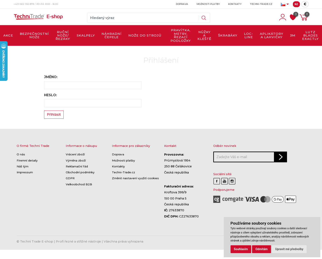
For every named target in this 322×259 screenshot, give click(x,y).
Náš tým (22, 166)
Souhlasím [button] (241, 249)
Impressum (25, 172)
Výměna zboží (76, 160)
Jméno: (51, 77)
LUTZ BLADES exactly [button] (310, 35)
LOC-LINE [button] (248, 35)
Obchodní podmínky (80, 172)
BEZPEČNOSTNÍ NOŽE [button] (34, 35)
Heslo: (50, 95)
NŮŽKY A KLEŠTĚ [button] (204, 35)
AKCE (8, 35)
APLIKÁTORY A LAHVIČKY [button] (271, 35)
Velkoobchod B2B (79, 184)
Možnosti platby (208, 4)
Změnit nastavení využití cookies (135, 178)
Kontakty (234, 4)
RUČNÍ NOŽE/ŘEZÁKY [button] (63, 35)
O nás (21, 154)
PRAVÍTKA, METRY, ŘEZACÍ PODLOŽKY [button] (180, 35)
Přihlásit (54, 115)
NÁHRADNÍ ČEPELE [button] (112, 35)
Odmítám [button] (261, 249)
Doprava (182, 4)
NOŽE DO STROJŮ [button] (144, 35)
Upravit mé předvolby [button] (289, 249)
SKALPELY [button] (86, 35)
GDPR (70, 178)
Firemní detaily (27, 160)
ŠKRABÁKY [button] (227, 35)
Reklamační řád (77, 166)
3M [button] (292, 35)
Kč (296, 4)
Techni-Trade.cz (261, 4)
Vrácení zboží (75, 154)
